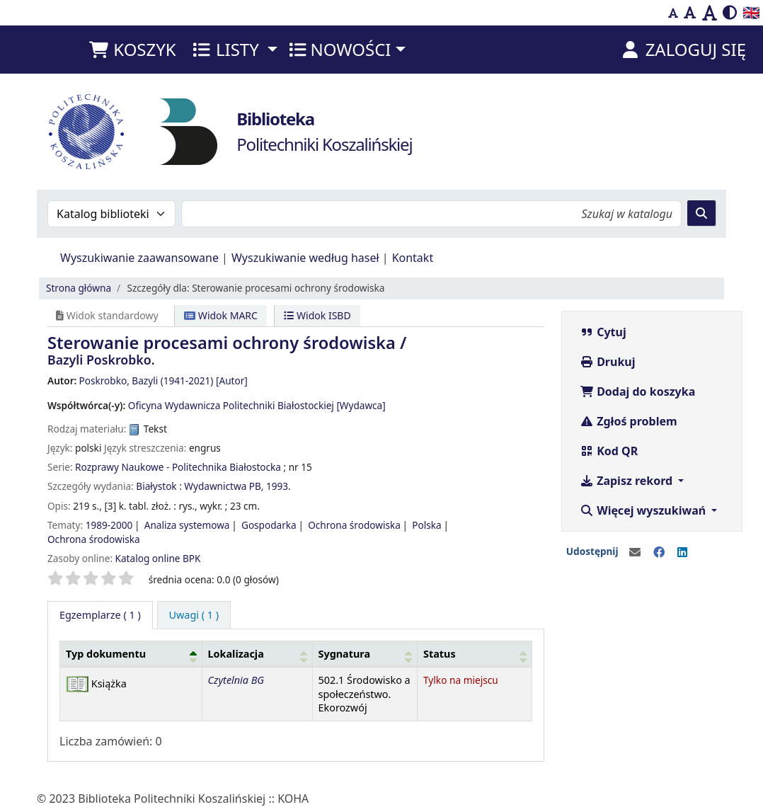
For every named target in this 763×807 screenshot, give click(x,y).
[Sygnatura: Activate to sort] (365, 653)
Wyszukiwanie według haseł (305, 257)
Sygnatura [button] (345, 653)
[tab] (194, 615)
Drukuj (608, 362)
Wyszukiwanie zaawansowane (139, 257)
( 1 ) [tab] (100, 615)
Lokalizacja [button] (236, 653)
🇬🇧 (751, 12)
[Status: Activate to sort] (475, 653)
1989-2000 (109, 525)
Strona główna (78, 287)
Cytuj (603, 332)
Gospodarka (269, 525)
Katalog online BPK (158, 558)
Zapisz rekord (627, 480)
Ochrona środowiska (354, 525)
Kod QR (609, 451)
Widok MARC (221, 315)
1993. (278, 486)
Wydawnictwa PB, (223, 486)
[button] (132, 49)
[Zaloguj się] (683, 49)
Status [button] (439, 653)
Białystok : (159, 486)
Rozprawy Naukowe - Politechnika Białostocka (178, 467)
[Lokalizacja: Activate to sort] (257, 653)
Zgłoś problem (628, 421)
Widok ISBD (317, 315)
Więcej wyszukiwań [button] (644, 510)
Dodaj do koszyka (637, 391)
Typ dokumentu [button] (106, 653)
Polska (426, 525)
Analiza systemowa (187, 525)
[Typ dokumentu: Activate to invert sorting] (131, 653)
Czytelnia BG (236, 680)
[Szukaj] (701, 213)
